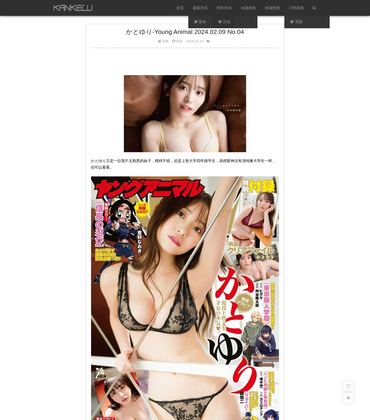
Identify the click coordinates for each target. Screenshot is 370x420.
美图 (165, 41)
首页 (180, 8)
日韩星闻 (296, 8)
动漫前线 (248, 8)
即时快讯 (224, 8)
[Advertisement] (185, 63)
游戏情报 (272, 8)
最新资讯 (200, 8)
